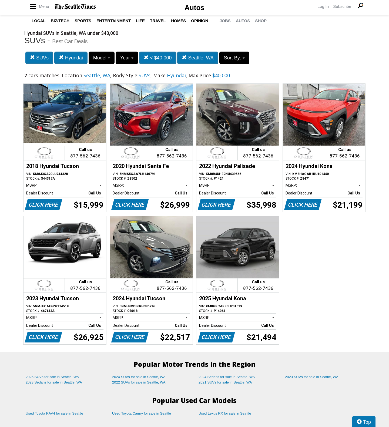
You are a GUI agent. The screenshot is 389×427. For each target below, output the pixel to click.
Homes (178, 20)
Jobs (225, 20)
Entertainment (113, 20)
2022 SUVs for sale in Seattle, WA (139, 382)
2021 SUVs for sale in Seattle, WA (225, 382)
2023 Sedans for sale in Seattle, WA (54, 382)
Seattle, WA (197, 57)
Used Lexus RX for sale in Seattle (225, 413)
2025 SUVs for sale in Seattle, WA (52, 377)
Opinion (199, 20)
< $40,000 (158, 57)
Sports (83, 20)
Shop (261, 20)
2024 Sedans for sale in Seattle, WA (227, 377)
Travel (158, 20)
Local (39, 20)
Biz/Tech (60, 20)
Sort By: (234, 57)
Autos (194, 8)
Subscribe (342, 6)
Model (101, 57)
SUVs (39, 57)
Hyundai (71, 57)
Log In (323, 6)
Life (140, 20)
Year (126, 57)
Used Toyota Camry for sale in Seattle (141, 413)
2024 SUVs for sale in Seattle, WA (139, 377)
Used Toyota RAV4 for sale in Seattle (54, 413)
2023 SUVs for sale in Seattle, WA (311, 377)
